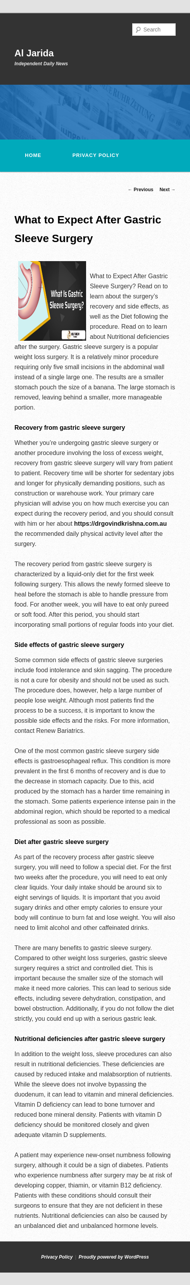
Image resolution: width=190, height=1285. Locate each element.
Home (33, 155)
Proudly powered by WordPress (114, 1257)
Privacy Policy (96, 155)
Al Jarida (34, 53)
